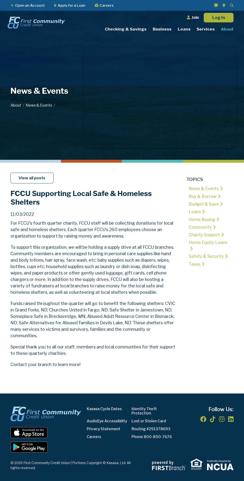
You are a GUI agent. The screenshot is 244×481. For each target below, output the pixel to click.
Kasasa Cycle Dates (105, 409)
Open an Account (30, 5)
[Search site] (232, 5)
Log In (218, 17)
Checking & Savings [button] (126, 29)
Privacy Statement (104, 429)
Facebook (203, 419)
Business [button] (162, 29)
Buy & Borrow (203, 196)
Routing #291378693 (151, 429)
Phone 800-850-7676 (152, 436)
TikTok (212, 419)
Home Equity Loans (208, 241)
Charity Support (204, 234)
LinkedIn (231, 419)
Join (195, 17)
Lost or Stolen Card (150, 421)
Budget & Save (204, 203)
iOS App (29, 432)
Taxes (194, 263)
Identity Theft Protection (145, 411)
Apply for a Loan (71, 5)
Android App (29, 447)
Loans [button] (184, 29)
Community (200, 226)
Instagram (221, 419)
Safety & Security (207, 256)
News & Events (40, 105)
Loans (195, 211)
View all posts (32, 178)
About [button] (227, 29)
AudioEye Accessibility (107, 421)
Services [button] (206, 29)
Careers (106, 5)
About (16, 105)
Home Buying (202, 219)
